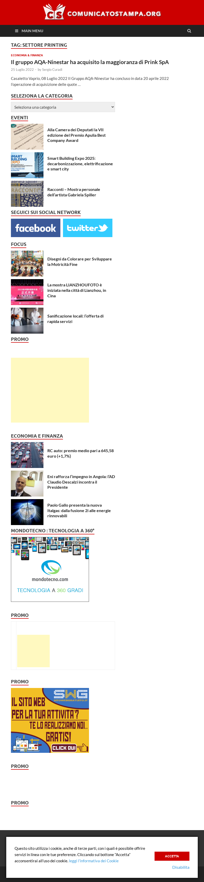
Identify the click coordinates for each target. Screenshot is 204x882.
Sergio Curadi (52, 69)
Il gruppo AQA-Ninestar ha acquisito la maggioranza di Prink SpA (90, 62)
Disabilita (180, 867)
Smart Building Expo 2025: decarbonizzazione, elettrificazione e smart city (80, 163)
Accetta (172, 856)
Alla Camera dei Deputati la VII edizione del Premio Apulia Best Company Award (76, 135)
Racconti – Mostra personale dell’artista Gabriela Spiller (73, 192)
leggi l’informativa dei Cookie (94, 860)
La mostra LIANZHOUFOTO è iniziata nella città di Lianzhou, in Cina (76, 290)
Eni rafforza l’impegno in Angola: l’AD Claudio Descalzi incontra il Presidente (81, 482)
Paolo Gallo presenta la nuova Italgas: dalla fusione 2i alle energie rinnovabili (79, 510)
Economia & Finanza (27, 55)
